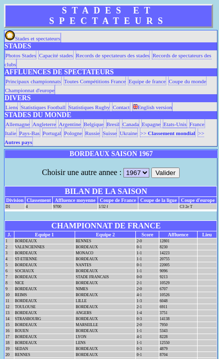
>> (167, 133)
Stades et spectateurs (32, 38)
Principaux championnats (33, 81)
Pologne (73, 133)
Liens (11, 107)
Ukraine (128, 133)
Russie (92, 133)
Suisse (109, 133)
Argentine (70, 124)
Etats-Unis (174, 124)
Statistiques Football (42, 107)
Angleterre (44, 124)
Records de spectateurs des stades (113, 55)
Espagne (151, 124)
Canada (130, 124)
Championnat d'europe (29, 90)
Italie (10, 133)
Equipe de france (147, 81)
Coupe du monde (187, 81)
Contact (120, 107)
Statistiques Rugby (89, 107)
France (197, 124)
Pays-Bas (29, 133)
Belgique (94, 124)
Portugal (52, 133)
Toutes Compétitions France (95, 81)
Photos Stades (20, 55)
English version (152, 107)
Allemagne (17, 124)
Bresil (113, 124)
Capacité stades (56, 55)
